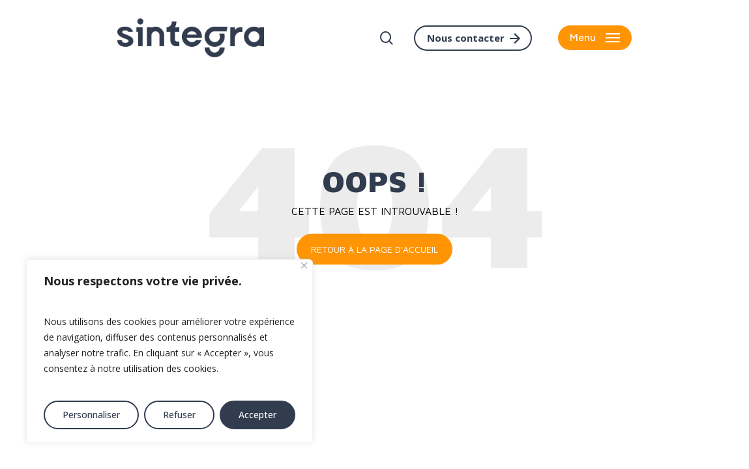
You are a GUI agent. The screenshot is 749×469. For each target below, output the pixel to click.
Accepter (257, 414)
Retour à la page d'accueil (374, 249)
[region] (169, 351)
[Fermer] (304, 265)
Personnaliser (91, 414)
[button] (595, 38)
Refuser (179, 414)
